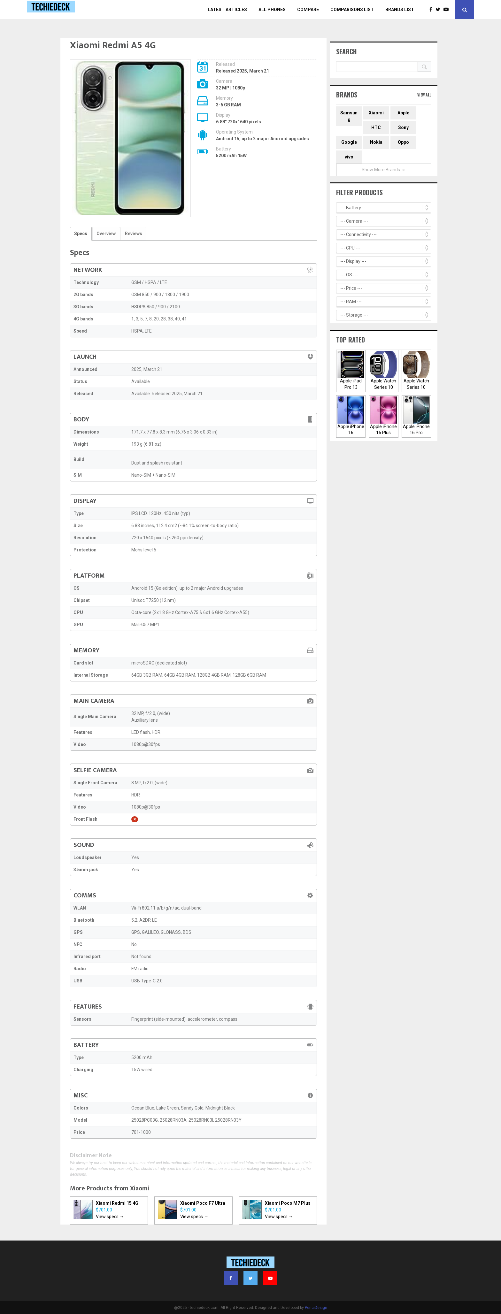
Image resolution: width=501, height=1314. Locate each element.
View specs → (110, 1216)
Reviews (133, 233)
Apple (403, 112)
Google (349, 142)
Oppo (403, 142)
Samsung (349, 116)
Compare (308, 9)
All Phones (272, 9)
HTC (376, 127)
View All (424, 94)
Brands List (399, 9)
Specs (80, 233)
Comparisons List (352, 9)
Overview (105, 233)
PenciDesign (316, 1307)
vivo (349, 156)
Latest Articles (227, 9)
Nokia (376, 142)
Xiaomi (140, 1188)
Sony (403, 127)
